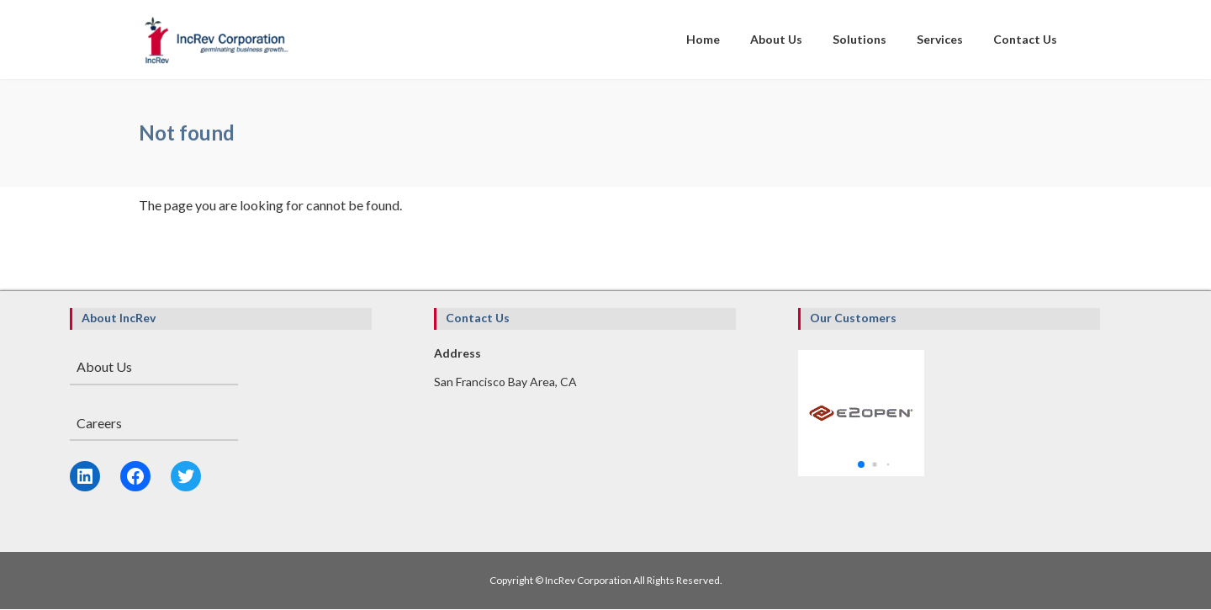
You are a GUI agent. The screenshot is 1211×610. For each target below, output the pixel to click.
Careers (99, 423)
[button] (861, 464)
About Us (104, 366)
